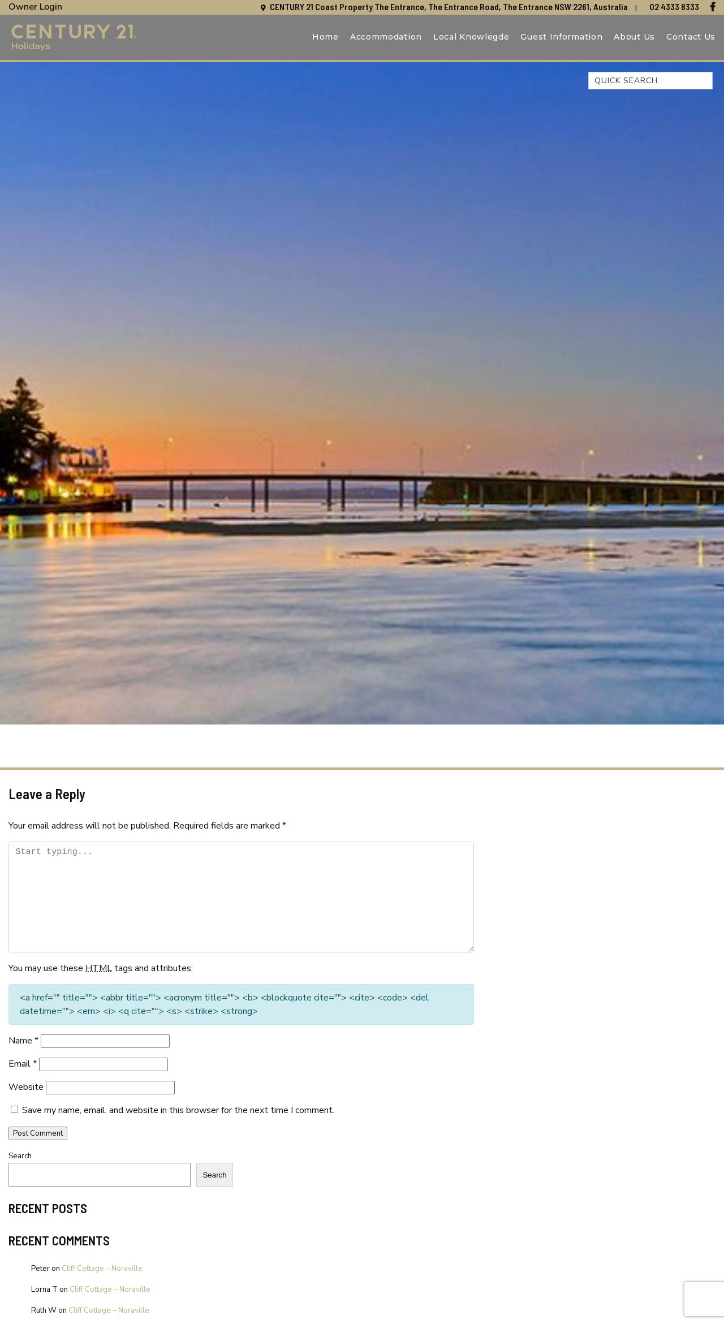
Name (23, 1040)
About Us (634, 37)
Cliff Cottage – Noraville (102, 1268)
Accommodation (386, 37)
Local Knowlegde (471, 37)
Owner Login (35, 7)
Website (26, 1087)
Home (325, 37)
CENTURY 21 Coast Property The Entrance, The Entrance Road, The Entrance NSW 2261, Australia (450, 6)
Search (20, 1156)
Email (22, 1064)
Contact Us (691, 37)
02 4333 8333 (674, 6)
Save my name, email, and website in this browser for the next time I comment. (178, 1110)
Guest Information (561, 37)
